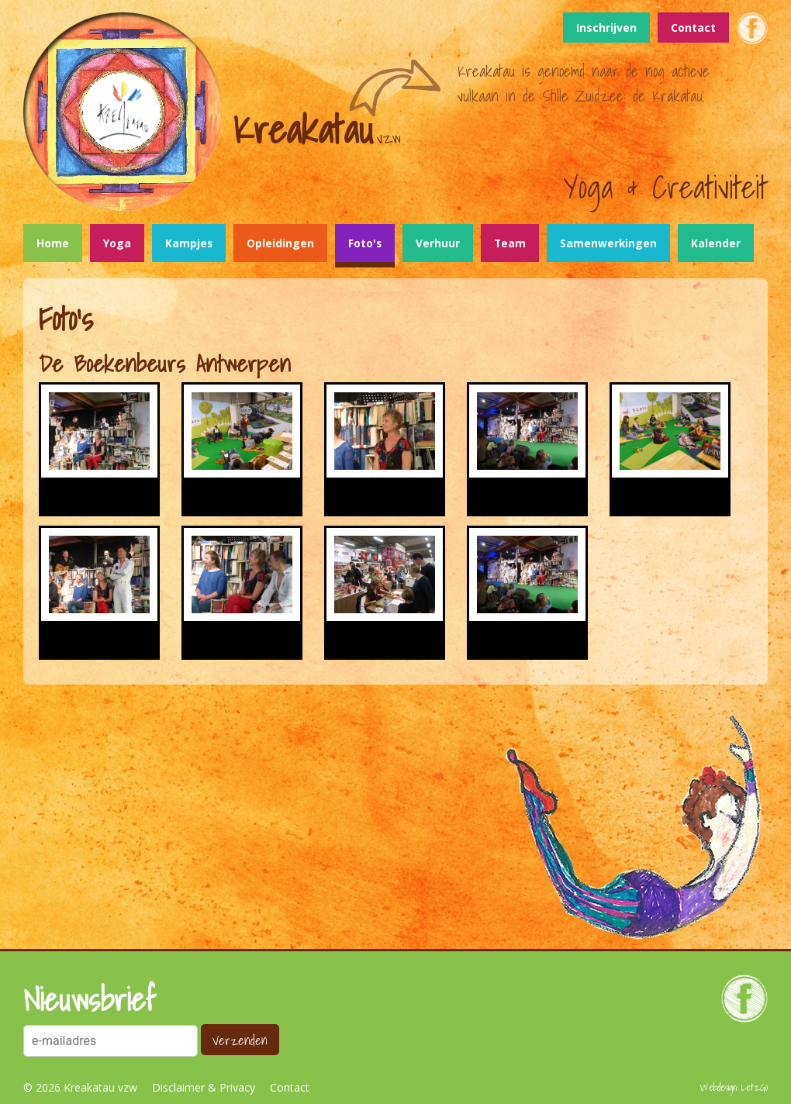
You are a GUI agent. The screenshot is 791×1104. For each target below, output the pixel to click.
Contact (693, 27)
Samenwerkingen (608, 243)
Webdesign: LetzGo (734, 1087)
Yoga (117, 243)
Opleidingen (280, 243)
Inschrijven (606, 27)
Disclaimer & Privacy (203, 1087)
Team (510, 243)
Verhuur (438, 243)
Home (52, 243)
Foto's (365, 243)
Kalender (716, 243)
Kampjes (188, 243)
